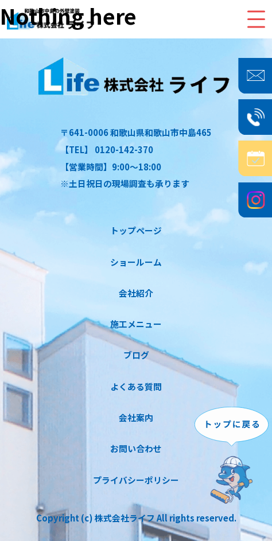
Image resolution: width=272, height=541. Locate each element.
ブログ (136, 355)
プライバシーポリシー (136, 480)
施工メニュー (136, 324)
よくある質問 (136, 386)
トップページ (136, 230)
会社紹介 (136, 293)
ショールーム (136, 262)
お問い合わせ (136, 448)
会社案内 (136, 417)
